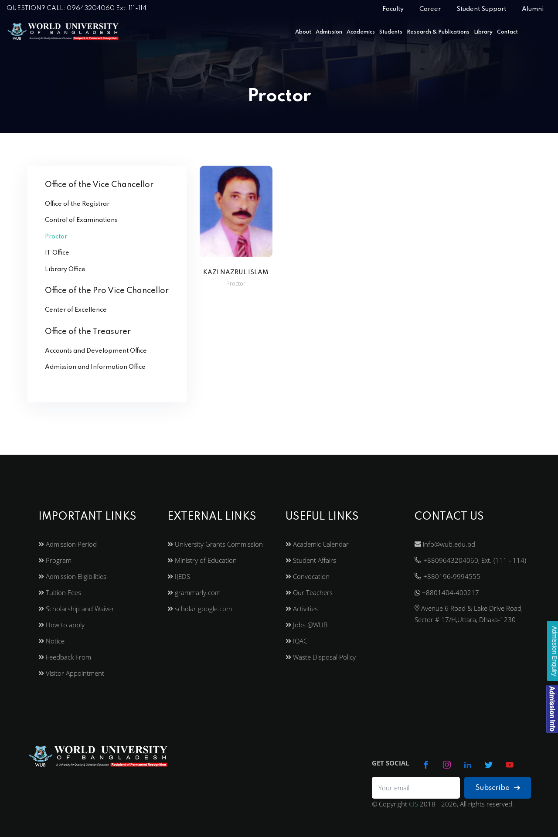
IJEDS (178, 576)
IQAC (296, 640)
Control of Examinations (81, 220)
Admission (329, 32)
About (303, 32)
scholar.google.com (199, 608)
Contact (507, 32)
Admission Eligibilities (72, 576)
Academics (361, 32)
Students (390, 32)
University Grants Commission (215, 544)
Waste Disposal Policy (321, 657)
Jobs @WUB (306, 624)
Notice (51, 640)
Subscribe (497, 788)
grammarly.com (194, 592)
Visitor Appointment (71, 673)
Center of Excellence (76, 310)
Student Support (481, 9)
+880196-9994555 (447, 576)
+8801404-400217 (447, 592)
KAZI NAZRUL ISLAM (236, 272)
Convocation (308, 576)
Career (430, 9)
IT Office (57, 253)
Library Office (65, 269)
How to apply (61, 624)
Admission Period (67, 544)
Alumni (533, 9)
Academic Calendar (317, 544)
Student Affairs (311, 560)
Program (54, 560)
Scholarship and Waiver (76, 608)
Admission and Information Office (95, 367)
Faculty (393, 9)
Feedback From (64, 657)
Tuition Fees (59, 592)
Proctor (56, 237)
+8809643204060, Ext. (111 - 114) (470, 560)
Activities (302, 608)
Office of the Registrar (77, 204)
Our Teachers (309, 592)
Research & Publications (438, 32)
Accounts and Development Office (96, 351)
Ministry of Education (202, 560)
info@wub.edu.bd (445, 544)
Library (483, 32)
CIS (413, 804)
